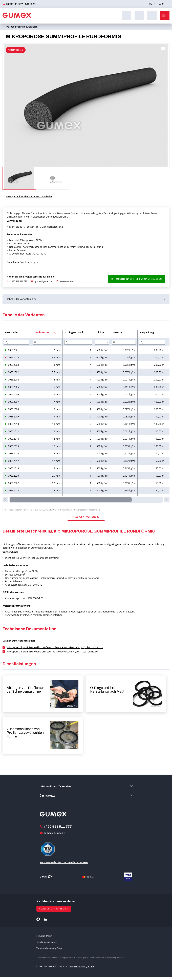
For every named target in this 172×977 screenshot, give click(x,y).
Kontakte (30, 3)
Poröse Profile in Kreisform (21, 26)
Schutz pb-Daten (44, 935)
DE (150, 3)
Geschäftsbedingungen (47, 942)
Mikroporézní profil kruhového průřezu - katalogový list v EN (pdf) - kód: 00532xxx (52, 651)
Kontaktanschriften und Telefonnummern (64, 862)
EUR (161, 3)
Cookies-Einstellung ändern (81, 966)
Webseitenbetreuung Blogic (49, 948)
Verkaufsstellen (67, 281)
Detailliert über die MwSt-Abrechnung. (83, 509)
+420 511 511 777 (14, 3)
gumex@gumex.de (43, 281)
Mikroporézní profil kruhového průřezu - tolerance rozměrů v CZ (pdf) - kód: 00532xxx (55, 647)
